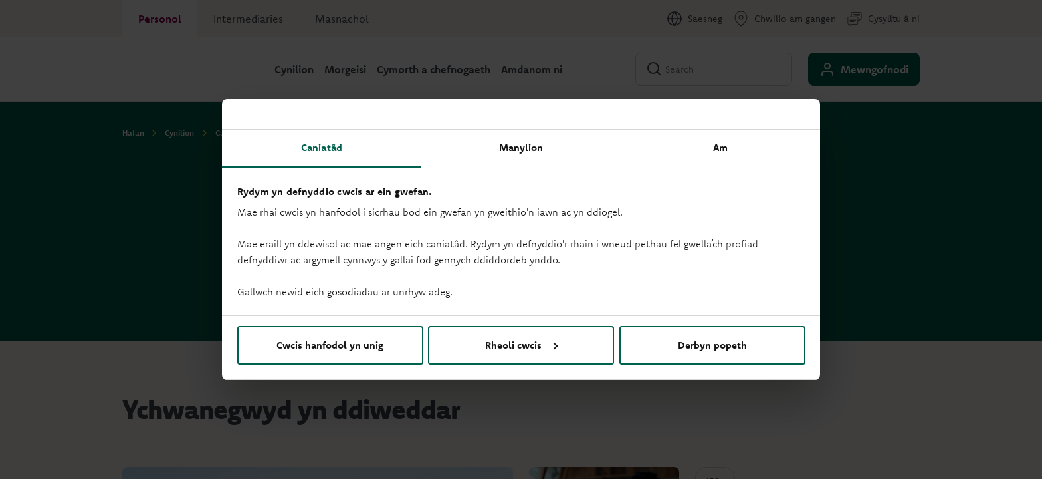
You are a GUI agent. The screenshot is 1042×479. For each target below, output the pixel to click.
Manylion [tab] (521, 147)
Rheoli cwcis (521, 345)
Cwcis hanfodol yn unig (329, 345)
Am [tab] (720, 147)
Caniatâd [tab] (321, 147)
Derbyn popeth (712, 345)
